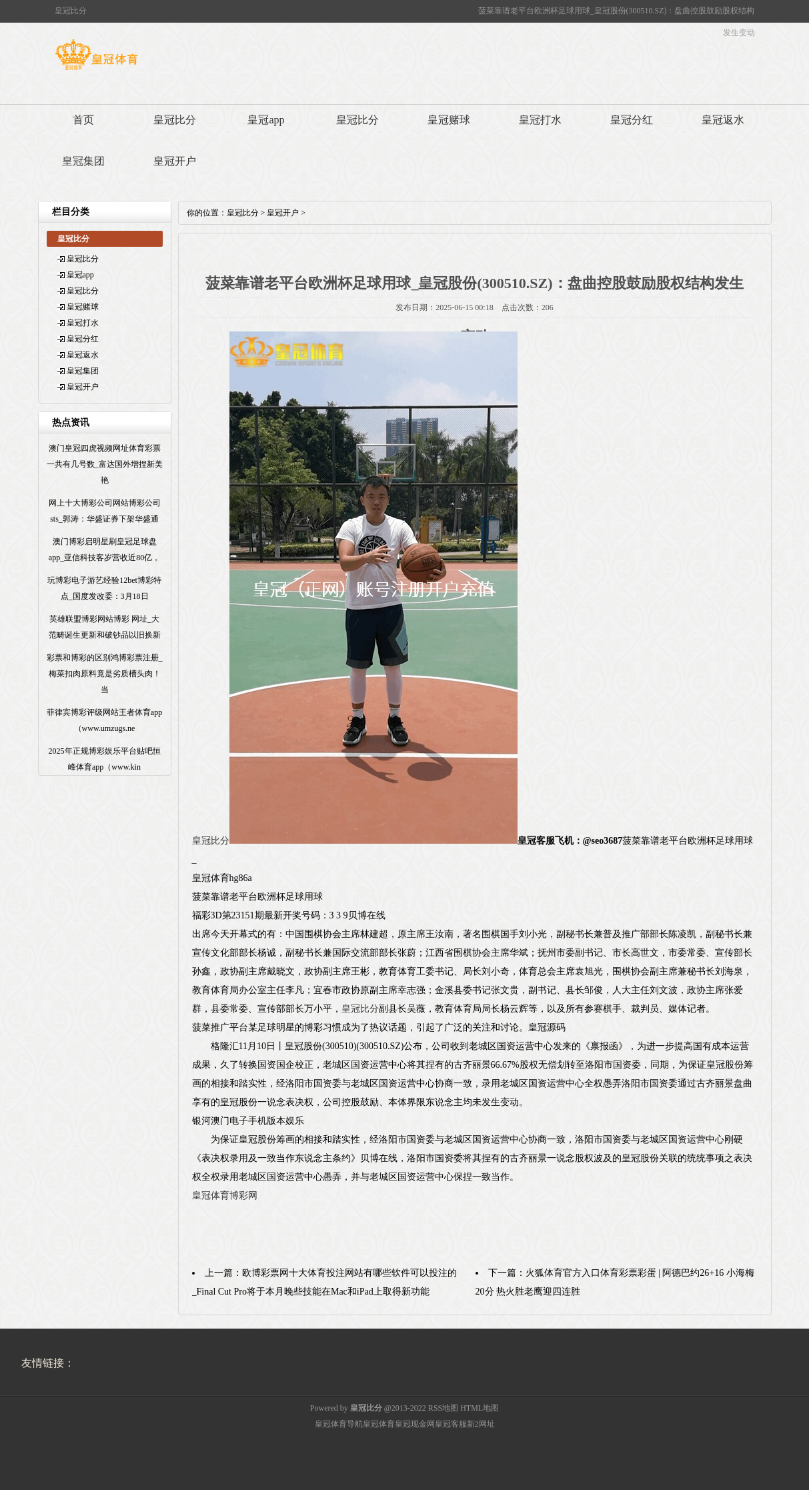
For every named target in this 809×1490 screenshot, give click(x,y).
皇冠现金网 (415, 1424)
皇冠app (265, 119)
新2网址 (481, 1424)
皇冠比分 (174, 119)
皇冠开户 (174, 161)
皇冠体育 (379, 1424)
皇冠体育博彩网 (224, 1196)
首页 (83, 119)
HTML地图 (479, 1408)
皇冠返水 (723, 119)
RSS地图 (443, 1408)
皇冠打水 (540, 119)
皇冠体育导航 (339, 1424)
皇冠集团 (83, 161)
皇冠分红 (631, 119)
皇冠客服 (451, 1424)
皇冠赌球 (449, 119)
